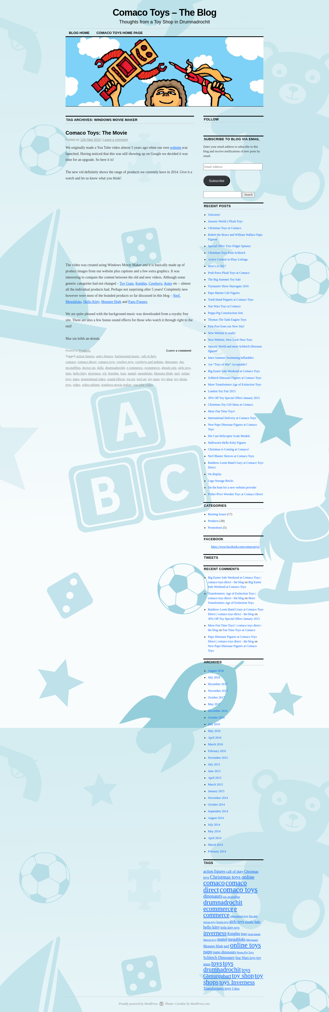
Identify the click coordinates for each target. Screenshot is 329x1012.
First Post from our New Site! (226, 326)
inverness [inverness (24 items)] (215, 933)
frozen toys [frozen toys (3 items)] (222, 922)
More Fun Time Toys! (221, 411)
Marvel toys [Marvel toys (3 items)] (209, 939)
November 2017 (218, 691)
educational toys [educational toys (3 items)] (239, 916)
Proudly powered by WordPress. (138, 1004)
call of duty (148, 356)
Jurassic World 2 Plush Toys (225, 221)
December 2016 (217, 711)
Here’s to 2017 (217, 266)
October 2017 (216, 697)
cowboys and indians (149, 362)
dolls (100, 368)
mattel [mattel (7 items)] (222, 939)
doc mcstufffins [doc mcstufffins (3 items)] (231, 896)
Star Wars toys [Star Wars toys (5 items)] (245, 958)
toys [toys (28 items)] (216, 963)
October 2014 (216, 804)
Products (84, 350)
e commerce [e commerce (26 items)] (220, 911)
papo (76, 379)
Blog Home (79, 33)
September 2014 (218, 811)
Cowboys (155, 283)
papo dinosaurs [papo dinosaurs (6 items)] (224, 952)
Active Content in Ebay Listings (228, 259)
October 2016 (216, 717)
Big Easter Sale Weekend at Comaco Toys (234, 371)
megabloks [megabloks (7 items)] (236, 939)
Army (168, 283)
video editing (90, 385)
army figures (104, 356)
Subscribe (216, 181)
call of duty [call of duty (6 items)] (235, 871)
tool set (142, 379)
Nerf (176, 296)
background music (127, 356)
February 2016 (217, 751)
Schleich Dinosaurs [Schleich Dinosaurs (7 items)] (218, 957)
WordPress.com (199, 1004)
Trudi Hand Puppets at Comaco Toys (230, 299)
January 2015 (216, 791)
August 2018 (216, 671)
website (176, 148)
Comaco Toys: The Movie (96, 133)
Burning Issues (217, 514)
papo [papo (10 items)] (207, 951)
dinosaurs (171, 362)
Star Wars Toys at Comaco (224, 306)
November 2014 (218, 798)
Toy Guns (127, 283)
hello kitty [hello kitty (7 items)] (211, 927)
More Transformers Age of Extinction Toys (234, 384)
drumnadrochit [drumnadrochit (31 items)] (222, 902)
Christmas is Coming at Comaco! (228, 449)
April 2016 (214, 737)
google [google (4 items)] (249, 922)
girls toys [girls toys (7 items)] (236, 921)
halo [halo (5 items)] (257, 922)
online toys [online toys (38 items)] (245, 945)
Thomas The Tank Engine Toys (227, 319)
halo (68, 373)
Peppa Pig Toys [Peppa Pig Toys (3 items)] (245, 952)
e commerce (135, 368)
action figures (85, 356)
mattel (132, 373)
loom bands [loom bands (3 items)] (254, 934)
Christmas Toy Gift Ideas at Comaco (230, 404)
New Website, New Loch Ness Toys (230, 340)
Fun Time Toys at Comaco (239, 630)
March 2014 (215, 845)
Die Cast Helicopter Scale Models (229, 436)
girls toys (184, 368)
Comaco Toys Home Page (119, 33)
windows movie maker (116, 385)
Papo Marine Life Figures (224, 293)
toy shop (166, 379)
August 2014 (216, 818)
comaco (71, 362)
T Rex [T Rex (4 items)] (236, 988)
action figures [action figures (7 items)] (214, 871)
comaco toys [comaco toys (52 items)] (239, 889)
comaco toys (106, 362)
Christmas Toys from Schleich (226, 253)
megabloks (145, 373)
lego (123, 373)
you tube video (143, 385)
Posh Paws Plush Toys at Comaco (229, 273)
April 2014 (214, 838)
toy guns (153, 379)
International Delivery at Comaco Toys (232, 418)
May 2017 (214, 704)
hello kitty (79, 373)
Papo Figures (137, 302)
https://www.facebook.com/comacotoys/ (235, 546)
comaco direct (87, 362)
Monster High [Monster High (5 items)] (213, 946)
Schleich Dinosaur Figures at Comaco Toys (234, 378)
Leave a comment (115, 140)
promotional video (93, 379)
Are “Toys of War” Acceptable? (227, 364)
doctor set (88, 368)
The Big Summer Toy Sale (224, 279)
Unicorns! (214, 214)
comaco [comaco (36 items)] (214, 883)
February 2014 (217, 851)
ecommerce (152, 368)
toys (68, 385)
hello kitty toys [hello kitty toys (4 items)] (230, 927)
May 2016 (214, 731)
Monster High (111, 302)
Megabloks (73, 302)
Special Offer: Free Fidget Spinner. (229, 246)
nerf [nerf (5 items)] (226, 946)
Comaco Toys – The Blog (164, 12)
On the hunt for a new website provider (232, 487)
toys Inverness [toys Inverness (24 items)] (237, 982)
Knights (141, 283)
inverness (94, 373)
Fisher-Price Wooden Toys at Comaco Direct (235, 494)
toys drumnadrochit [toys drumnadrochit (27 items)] (222, 966)
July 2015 (214, 764)
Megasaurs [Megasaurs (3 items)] (252, 939)
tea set (130, 379)
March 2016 (215, 744)
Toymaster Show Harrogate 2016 (228, 286)
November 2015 (218, 758)
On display (214, 474)
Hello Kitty (91, 302)
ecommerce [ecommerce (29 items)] (218, 908)
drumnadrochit (115, 368)
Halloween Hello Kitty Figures (227, 442)
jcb (104, 373)
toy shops (180, 379)
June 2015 (214, 771)
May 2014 (214, 831)
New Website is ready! (222, 333)
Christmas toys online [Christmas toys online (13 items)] (232, 877)
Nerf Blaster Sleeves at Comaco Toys (231, 456)
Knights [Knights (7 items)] (233, 933)
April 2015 (214, 778)
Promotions (215, 527)
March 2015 (215, 784)
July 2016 (214, 724)
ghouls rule (169, 368)
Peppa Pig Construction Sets (225, 313)
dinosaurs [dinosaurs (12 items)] (212, 896)
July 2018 (214, 677)
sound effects (116, 379)
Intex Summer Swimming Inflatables (231, 358)
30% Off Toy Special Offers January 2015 (234, 398)
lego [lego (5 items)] (244, 934)
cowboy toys (125, 362)
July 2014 (214, 824)
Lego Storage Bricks (220, 481)
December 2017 (217, 684)
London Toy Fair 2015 (222, 391)
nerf (177, 373)
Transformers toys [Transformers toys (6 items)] (217, 988)
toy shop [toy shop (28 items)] (243, 975)
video (76, 385)
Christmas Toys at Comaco (224, 228)
